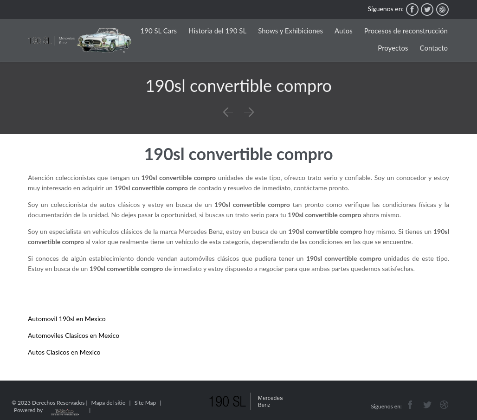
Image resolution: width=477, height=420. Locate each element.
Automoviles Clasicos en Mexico (73, 335)
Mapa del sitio (108, 402)
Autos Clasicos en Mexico (64, 352)
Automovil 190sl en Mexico (67, 319)
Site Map (145, 402)
